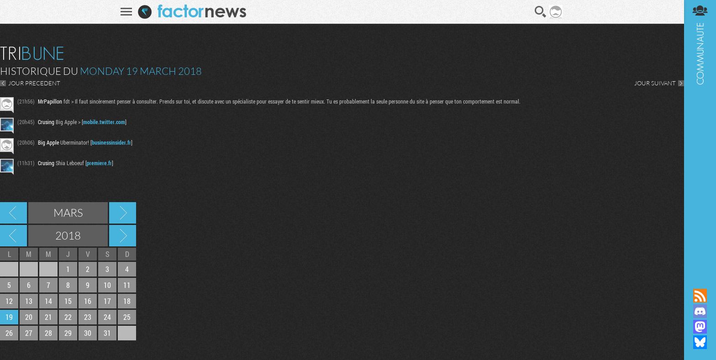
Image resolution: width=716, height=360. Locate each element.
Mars (68, 212)
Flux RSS (700, 296)
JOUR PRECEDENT (34, 83)
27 (28, 333)
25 (127, 317)
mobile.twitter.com (104, 121)
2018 (68, 235)
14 (48, 301)
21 (48, 317)
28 (48, 333)
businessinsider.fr (111, 142)
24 (107, 317)
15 (68, 301)
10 (107, 285)
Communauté (700, 135)
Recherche (541, 12)
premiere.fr (99, 163)
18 (127, 301)
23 (87, 317)
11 (127, 285)
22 (68, 317)
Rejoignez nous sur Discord (700, 311)
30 (87, 333)
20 (28, 317)
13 (28, 301)
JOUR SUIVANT (655, 83)
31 (107, 333)
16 (87, 301)
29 (68, 333)
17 (107, 301)
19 (9, 317)
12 (9, 301)
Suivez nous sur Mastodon (700, 327)
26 (9, 333)
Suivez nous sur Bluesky (700, 342)
